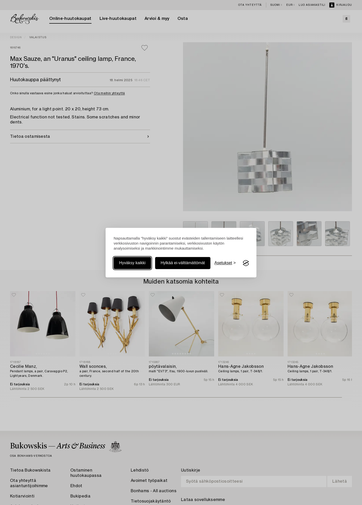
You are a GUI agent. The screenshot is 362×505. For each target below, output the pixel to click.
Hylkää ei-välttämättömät (183, 263)
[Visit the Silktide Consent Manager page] (246, 263)
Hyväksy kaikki (132, 263)
